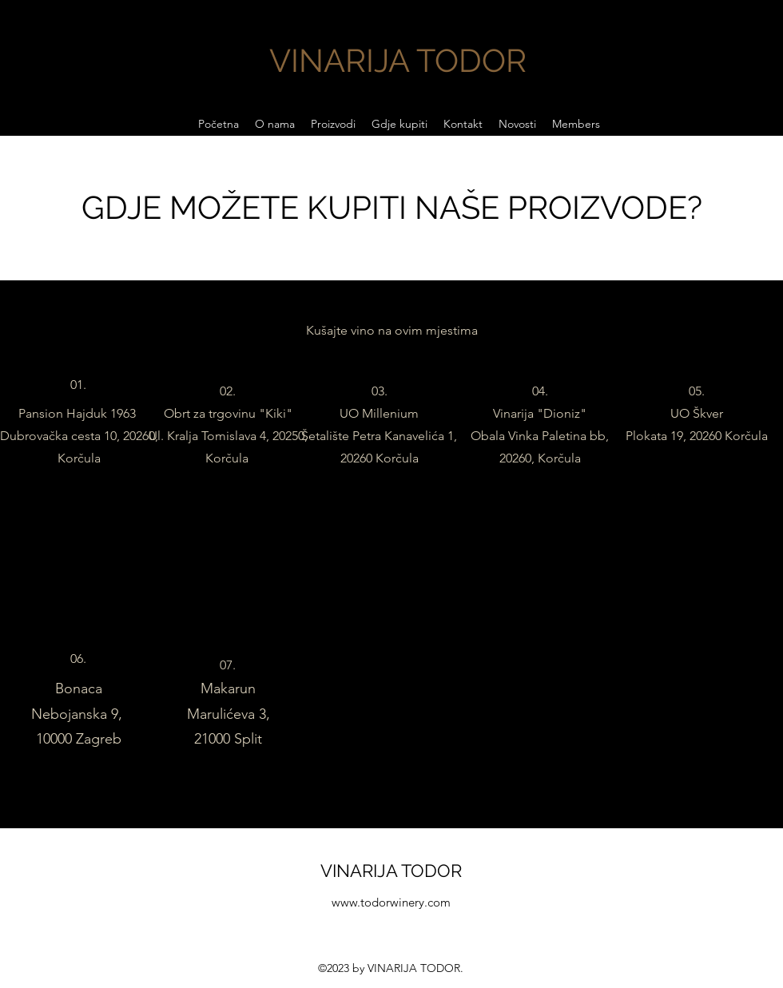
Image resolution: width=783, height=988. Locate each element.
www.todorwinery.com (391, 902)
